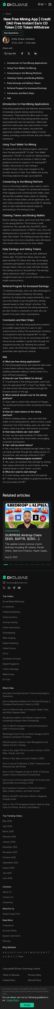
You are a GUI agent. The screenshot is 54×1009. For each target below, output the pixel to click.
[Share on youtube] (19, 587)
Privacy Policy (34, 975)
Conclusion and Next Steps (20, 93)
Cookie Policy (9, 980)
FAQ (9, 98)
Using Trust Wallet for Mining (21, 68)
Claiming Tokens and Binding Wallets (25, 78)
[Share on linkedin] (9, 587)
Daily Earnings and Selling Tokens (24, 83)
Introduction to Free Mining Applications (27, 63)
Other (20, 956)
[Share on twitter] (4, 587)
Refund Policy (34, 980)
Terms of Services (11, 975)
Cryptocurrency (12, 531)
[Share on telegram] (14, 587)
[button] (42, 4)
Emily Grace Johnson (23, 39)
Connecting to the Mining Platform (24, 73)
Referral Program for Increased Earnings (27, 88)
